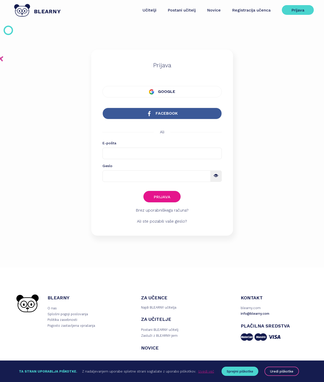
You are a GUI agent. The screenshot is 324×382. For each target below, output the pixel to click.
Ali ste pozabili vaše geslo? (162, 221)
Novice (214, 10)
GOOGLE (162, 91)
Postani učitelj (182, 10)
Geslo (107, 166)
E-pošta (109, 143)
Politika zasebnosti (62, 320)
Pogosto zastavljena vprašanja (71, 326)
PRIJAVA (162, 196)
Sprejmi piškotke (240, 371)
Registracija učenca (251, 10)
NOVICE (150, 348)
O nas (52, 308)
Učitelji (149, 10)
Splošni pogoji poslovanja (68, 314)
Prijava (297, 10)
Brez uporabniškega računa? (162, 210)
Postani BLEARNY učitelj (159, 330)
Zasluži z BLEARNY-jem (159, 335)
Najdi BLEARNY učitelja (158, 307)
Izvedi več (206, 371)
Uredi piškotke (281, 371)
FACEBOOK (162, 113)
